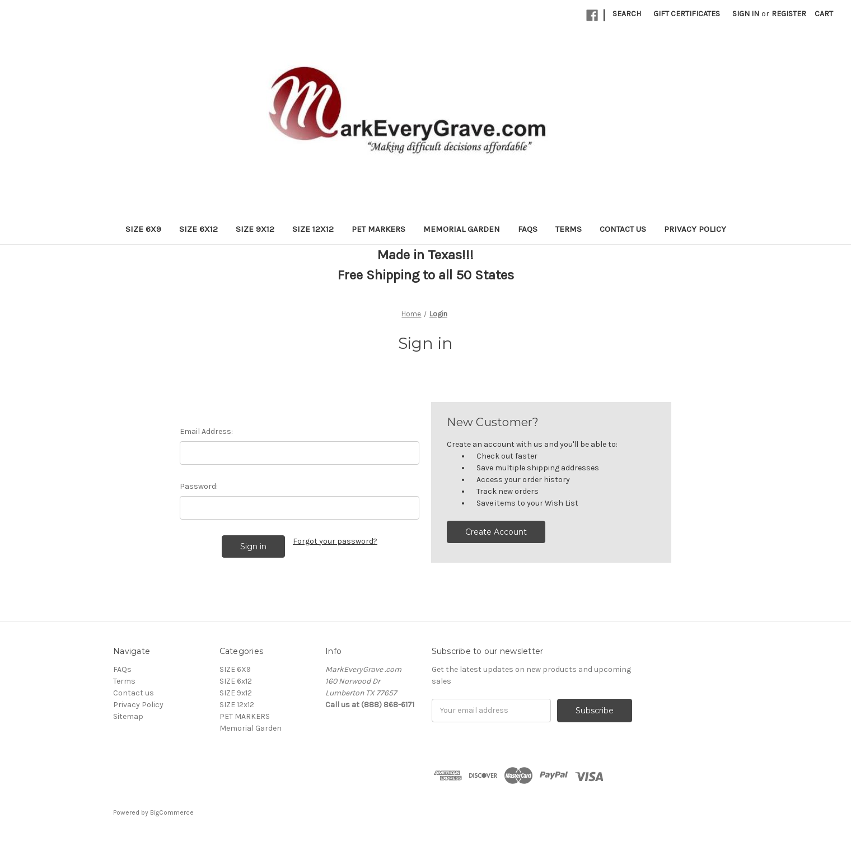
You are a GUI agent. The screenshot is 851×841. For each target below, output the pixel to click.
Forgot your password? (335, 541)
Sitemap (128, 716)
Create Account (496, 532)
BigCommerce (172, 812)
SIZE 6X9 (143, 229)
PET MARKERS (378, 229)
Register (788, 13)
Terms (568, 229)
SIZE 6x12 (198, 229)
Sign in (745, 13)
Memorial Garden (461, 229)
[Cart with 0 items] (823, 13)
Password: (199, 486)
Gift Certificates (686, 13)
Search (626, 13)
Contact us (623, 229)
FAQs (527, 229)
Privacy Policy (695, 229)
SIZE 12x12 (313, 229)
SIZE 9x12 (255, 229)
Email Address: (206, 431)
